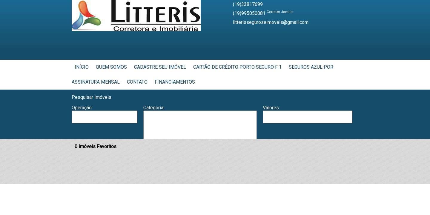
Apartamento (200, 117)
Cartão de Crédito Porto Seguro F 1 (237, 67)
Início (82, 67)
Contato (137, 82)
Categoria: (153, 107)
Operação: (82, 107)
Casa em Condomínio (200, 135)
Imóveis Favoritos (95, 146)
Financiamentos (175, 82)
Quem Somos (111, 67)
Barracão (200, 123)
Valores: (271, 107)
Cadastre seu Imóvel (160, 67)
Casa (200, 129)
